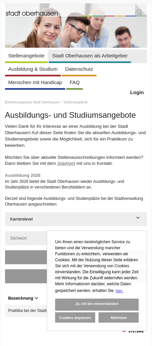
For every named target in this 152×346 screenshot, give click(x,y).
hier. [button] (119, 291)
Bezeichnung (23, 298)
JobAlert (66, 163)
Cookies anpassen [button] (75, 318)
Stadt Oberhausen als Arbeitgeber (90, 55)
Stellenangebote (26, 55)
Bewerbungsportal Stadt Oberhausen (33, 102)
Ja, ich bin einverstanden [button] (96, 304)
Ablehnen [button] (118, 318)
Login (137, 92)
